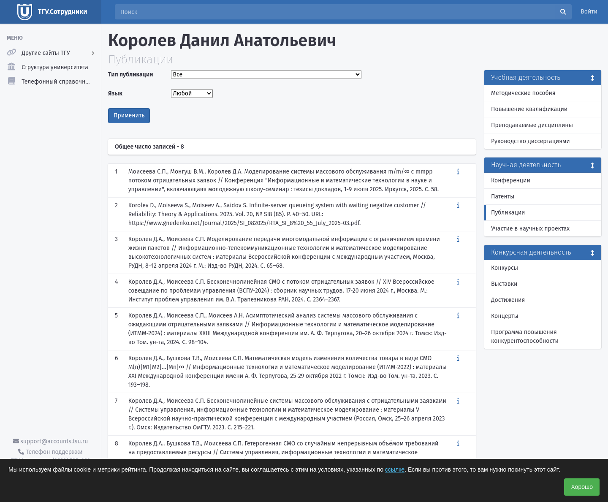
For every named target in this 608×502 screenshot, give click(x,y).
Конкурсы (504, 267)
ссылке (394, 469)
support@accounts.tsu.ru (50, 441)
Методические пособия (523, 93)
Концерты (504, 316)
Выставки (504, 284)
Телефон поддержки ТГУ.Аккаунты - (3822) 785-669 (50, 456)
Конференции (510, 180)
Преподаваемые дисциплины (532, 125)
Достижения (508, 300)
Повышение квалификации (529, 109)
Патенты (502, 196)
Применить (129, 115)
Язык (115, 93)
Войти (589, 11)
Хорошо (582, 486)
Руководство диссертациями (530, 141)
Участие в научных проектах (530, 228)
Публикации (508, 212)
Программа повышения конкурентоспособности (525, 336)
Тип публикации (130, 74)
